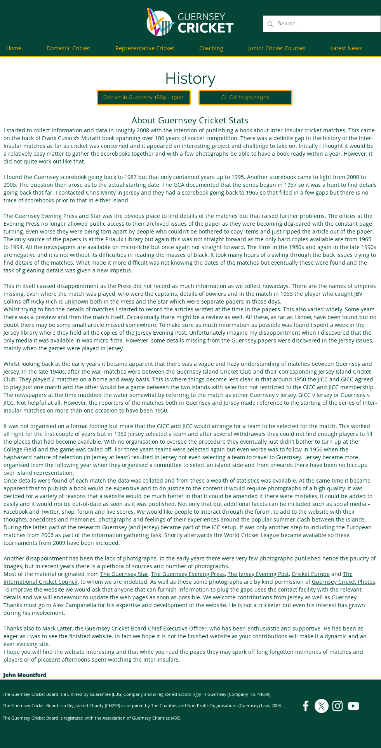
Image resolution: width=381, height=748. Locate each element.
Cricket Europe (311, 574)
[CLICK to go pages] (245, 97)
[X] (322, 706)
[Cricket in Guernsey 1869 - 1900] (144, 97)
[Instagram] (337, 706)
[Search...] (321, 24)
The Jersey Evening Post (258, 574)
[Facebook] (306, 706)
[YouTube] (353, 706)
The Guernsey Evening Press (188, 574)
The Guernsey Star (124, 574)
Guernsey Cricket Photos (343, 581)
